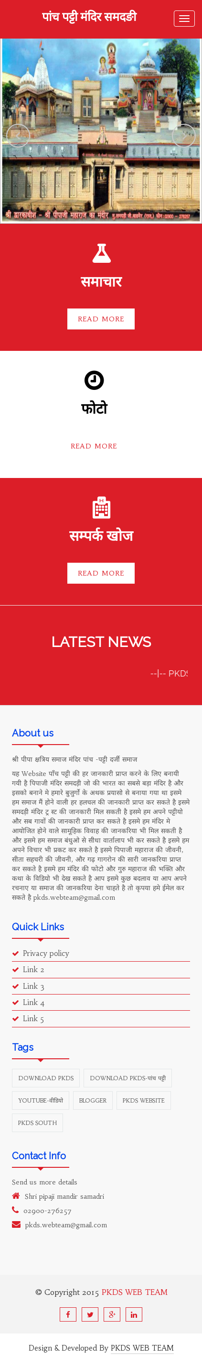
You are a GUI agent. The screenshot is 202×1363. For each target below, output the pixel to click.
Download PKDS (46, 1078)
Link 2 (28, 969)
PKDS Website (144, 1100)
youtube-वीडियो (40, 1100)
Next (184, 136)
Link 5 (28, 1018)
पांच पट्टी (89, 17)
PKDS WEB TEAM (135, 1292)
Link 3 (28, 986)
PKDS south (37, 1122)
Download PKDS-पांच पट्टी (128, 1078)
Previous (18, 136)
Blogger (92, 1100)
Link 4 (28, 1002)
